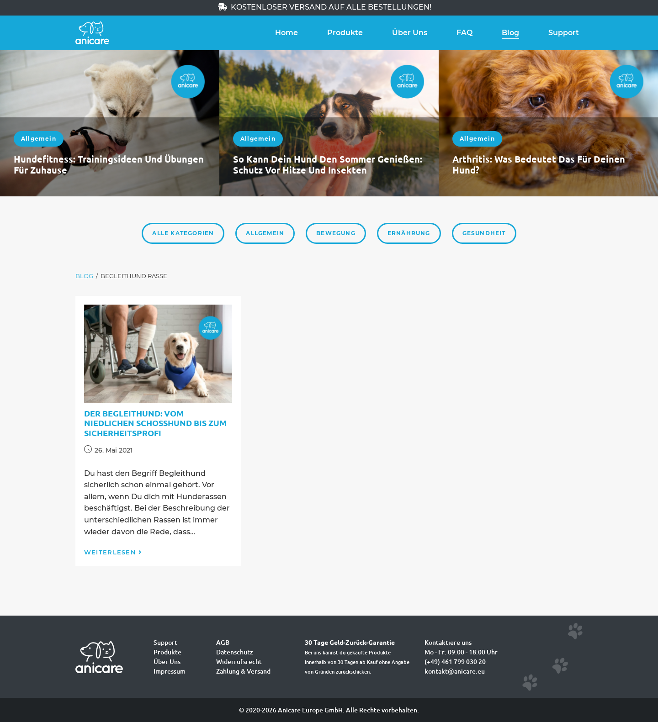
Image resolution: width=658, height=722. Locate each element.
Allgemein (38, 138)
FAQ (464, 32)
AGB (222, 642)
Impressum (170, 671)
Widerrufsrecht (239, 661)
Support (563, 32)
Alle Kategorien (183, 233)
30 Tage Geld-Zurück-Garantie (350, 642)
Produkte (345, 32)
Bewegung (336, 233)
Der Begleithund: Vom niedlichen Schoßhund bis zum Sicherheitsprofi (155, 423)
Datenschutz (234, 652)
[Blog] (84, 276)
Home (286, 32)
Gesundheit (484, 233)
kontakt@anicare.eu (455, 671)
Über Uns (409, 32)
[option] (109, 123)
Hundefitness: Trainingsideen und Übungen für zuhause (109, 164)
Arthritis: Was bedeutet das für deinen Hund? (538, 164)
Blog (510, 32)
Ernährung (408, 233)
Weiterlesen (113, 552)
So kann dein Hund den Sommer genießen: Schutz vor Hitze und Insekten (327, 164)
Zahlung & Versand (243, 671)
